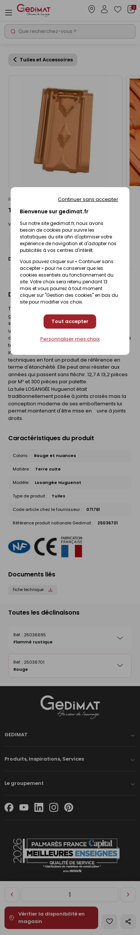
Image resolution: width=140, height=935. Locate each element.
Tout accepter (70, 321)
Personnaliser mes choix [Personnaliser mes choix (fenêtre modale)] (70, 339)
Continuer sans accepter (88, 199)
